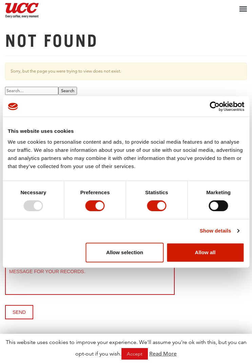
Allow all (205, 252)
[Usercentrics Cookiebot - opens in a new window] (214, 106)
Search (67, 91)
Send (19, 312)
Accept (134, 354)
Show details (215, 231)
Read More (163, 353)
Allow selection (124, 252)
